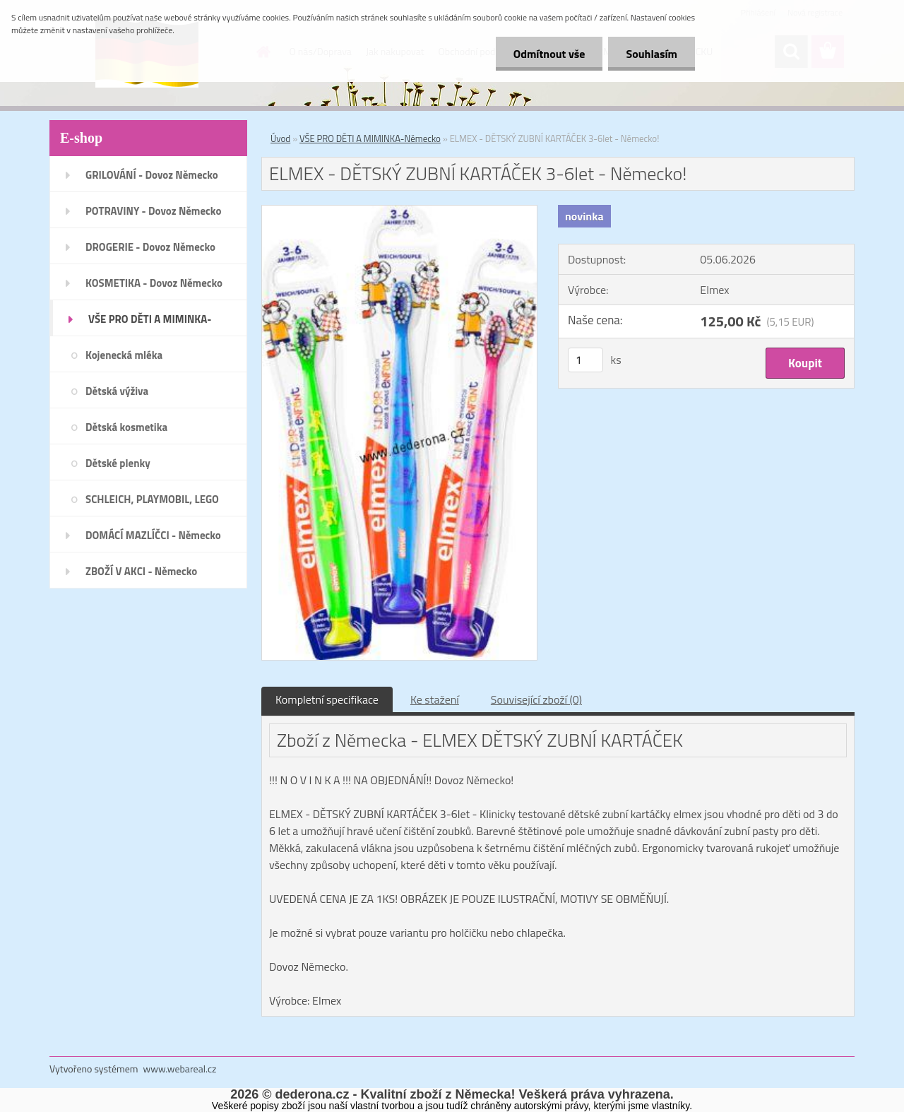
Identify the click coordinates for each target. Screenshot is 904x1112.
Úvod (280, 138)
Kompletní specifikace (327, 699)
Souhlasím (651, 53)
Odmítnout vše (549, 53)
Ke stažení (434, 699)
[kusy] (585, 360)
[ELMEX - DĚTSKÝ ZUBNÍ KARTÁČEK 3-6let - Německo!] (399, 211)
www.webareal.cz (180, 1068)
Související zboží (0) (536, 699)
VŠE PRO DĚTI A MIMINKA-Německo (370, 138)
